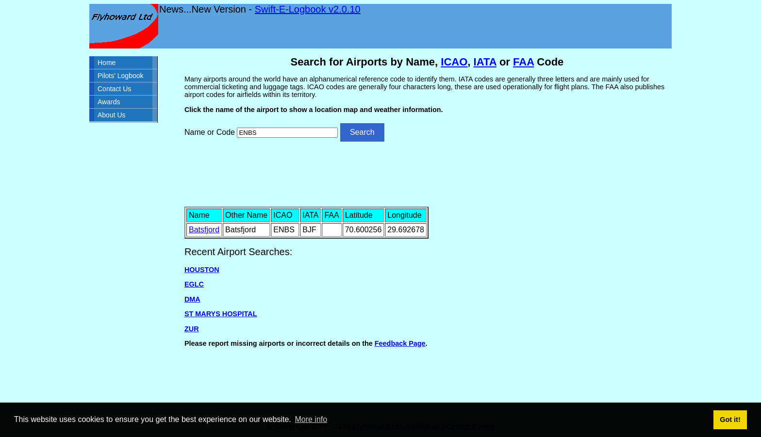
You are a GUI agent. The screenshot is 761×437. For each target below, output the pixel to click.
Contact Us (114, 89)
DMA (192, 299)
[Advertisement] (427, 173)
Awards (109, 102)
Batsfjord (204, 230)
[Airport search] (287, 133)
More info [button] (311, 419)
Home (107, 62)
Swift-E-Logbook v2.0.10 (308, 9)
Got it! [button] (730, 419)
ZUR (191, 329)
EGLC (194, 284)
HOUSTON (201, 270)
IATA (485, 62)
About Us (112, 115)
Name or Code (209, 132)
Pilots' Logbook (121, 76)
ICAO (454, 62)
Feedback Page (400, 343)
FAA (523, 62)
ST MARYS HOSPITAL (220, 314)
